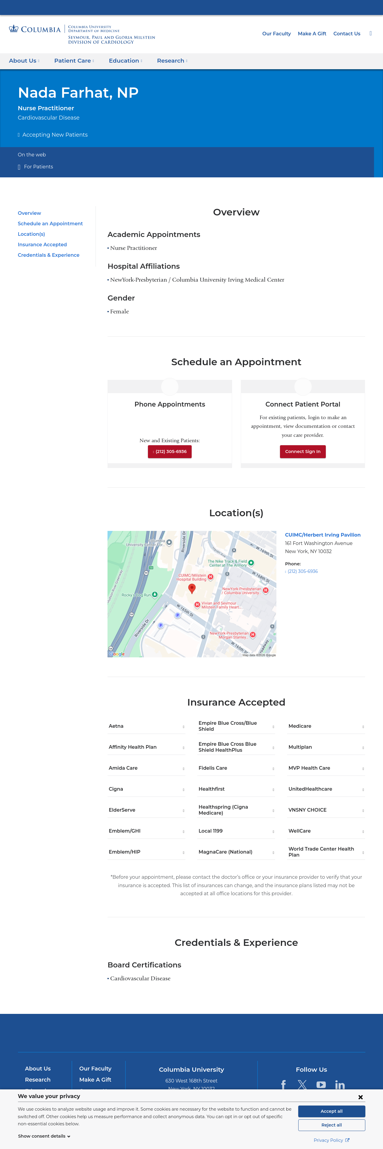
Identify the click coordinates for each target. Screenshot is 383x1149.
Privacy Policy (332, 1140)
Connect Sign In (303, 451)
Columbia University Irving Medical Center (191, 7)
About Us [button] (24, 60)
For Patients (37, 166)
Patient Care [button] (71, 60)
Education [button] (120, 60)
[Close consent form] (360, 1097)
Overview (28, 213)
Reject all (331, 1125)
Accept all (332, 1111)
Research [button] (165, 60)
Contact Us (347, 33)
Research (37, 1080)
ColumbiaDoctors (277, 1033)
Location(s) (31, 234)
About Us (37, 1069)
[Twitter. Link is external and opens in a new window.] (302, 1085)
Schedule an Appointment (47, 223)
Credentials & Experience (47, 255)
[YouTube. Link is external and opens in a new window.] (321, 1085)
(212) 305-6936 (171, 451)
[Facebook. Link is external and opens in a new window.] (283, 1085)
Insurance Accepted (40, 244)
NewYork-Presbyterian (191, 1037)
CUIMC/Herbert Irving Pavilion (319, 534)
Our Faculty (281, 33)
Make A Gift (315, 33)
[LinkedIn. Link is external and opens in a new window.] (340, 1085)
